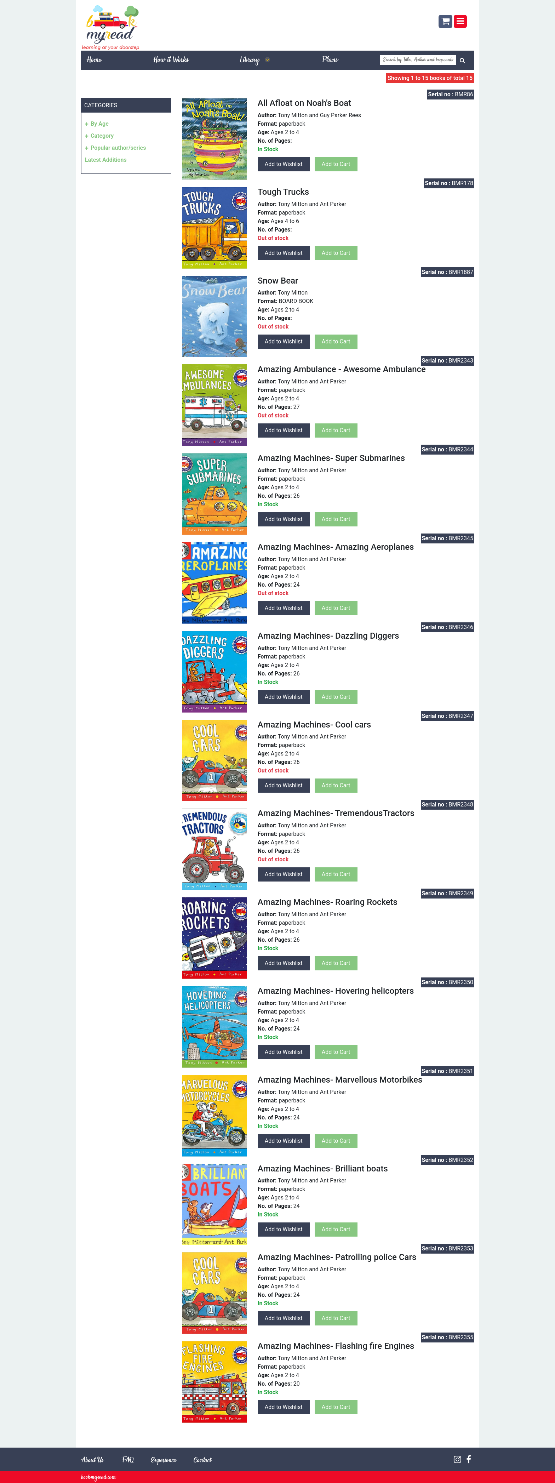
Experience (163, 1460)
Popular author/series (118, 147)
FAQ (127, 1460)
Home (93, 60)
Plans (330, 60)
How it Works (170, 60)
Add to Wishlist (284, 164)
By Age (100, 123)
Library (255, 60)
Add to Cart (336, 164)
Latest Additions (106, 159)
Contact (202, 1460)
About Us (92, 1460)
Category (102, 135)
